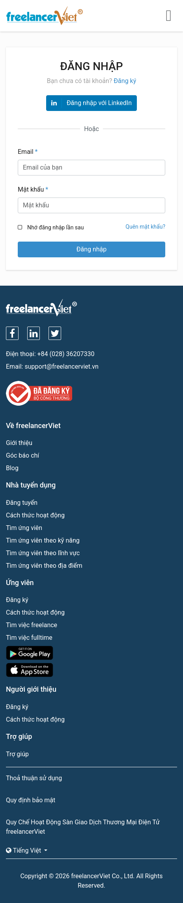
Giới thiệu (19, 443)
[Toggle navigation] (169, 16)
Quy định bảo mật (30, 800)
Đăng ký (125, 81)
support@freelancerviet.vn (61, 366)
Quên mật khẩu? (145, 226)
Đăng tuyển (21, 502)
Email (27, 151)
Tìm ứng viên (24, 528)
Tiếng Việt (24, 850)
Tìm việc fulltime (29, 637)
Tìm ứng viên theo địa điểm (44, 565)
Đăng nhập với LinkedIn (91, 103)
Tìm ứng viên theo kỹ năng (43, 540)
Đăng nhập (92, 249)
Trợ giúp (17, 754)
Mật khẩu (33, 189)
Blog (12, 468)
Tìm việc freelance (31, 625)
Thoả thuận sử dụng (34, 778)
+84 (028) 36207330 (66, 354)
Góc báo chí (22, 455)
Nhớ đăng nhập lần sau (55, 227)
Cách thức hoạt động (35, 515)
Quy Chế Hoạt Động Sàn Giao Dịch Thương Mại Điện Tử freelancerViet (83, 826)
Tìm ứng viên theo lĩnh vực (43, 553)
